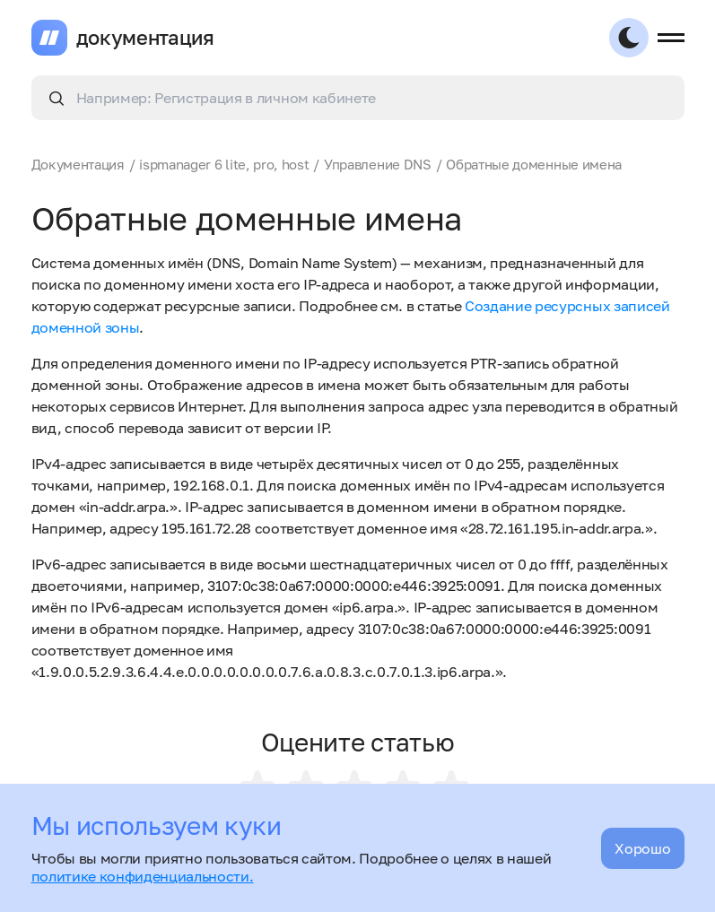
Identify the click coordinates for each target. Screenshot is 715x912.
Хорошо (642, 848)
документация (145, 38)
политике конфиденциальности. (142, 876)
